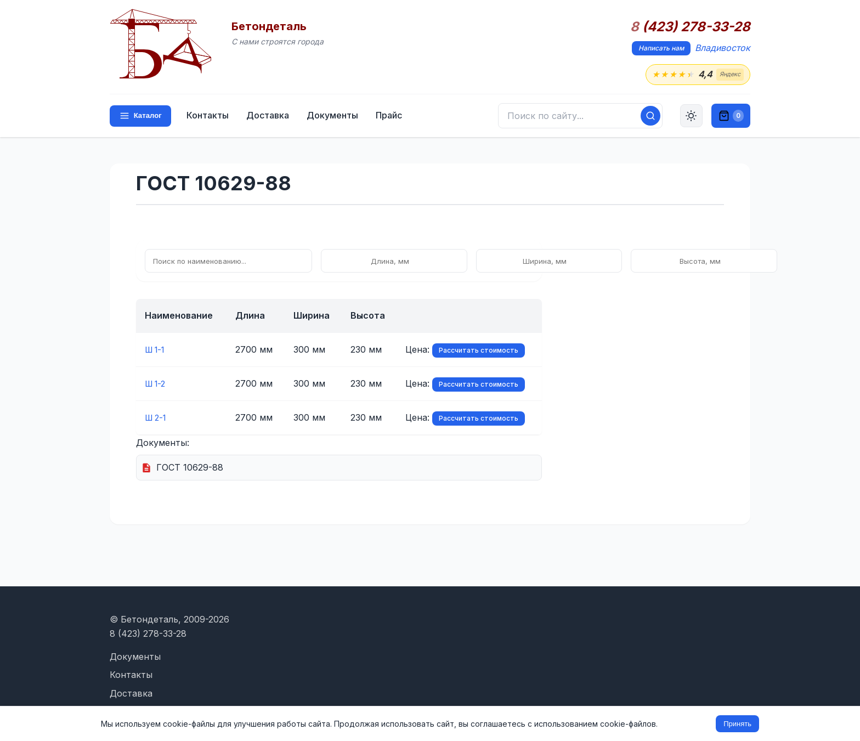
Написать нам (661, 48)
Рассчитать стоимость (478, 351)
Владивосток (722, 47)
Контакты (210, 116)
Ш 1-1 (156, 349)
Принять (737, 724)
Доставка (269, 116)
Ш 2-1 (157, 417)
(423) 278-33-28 (690, 27)
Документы (334, 116)
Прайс (391, 116)
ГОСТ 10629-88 (189, 467)
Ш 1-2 (157, 383)
